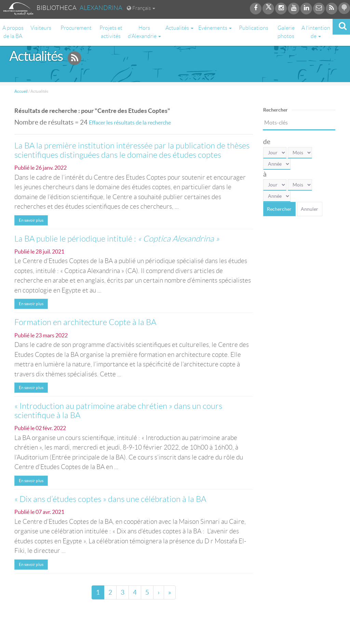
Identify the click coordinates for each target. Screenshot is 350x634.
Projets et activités (110, 32)
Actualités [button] (179, 28)
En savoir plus (31, 220)
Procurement (76, 28)
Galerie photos (286, 32)
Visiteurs (40, 28)
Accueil (21, 91)
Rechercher (279, 209)
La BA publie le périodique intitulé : (116, 238)
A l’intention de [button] (315, 32)
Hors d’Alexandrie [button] (144, 32)
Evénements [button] (215, 28)
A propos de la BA (13, 32)
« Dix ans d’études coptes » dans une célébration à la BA (110, 499)
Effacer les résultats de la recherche (130, 122)
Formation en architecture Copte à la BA (85, 322)
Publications (253, 28)
